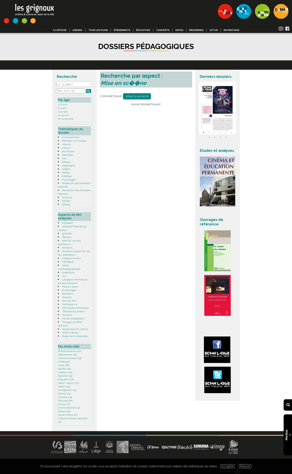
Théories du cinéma (73, 311)
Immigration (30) (67, 389)
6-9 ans (62, 108)
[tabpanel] (217, 108)
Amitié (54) (64, 361)
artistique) (67, 222)
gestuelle (67, 233)
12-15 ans (63, 115)
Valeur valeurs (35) (68, 382)
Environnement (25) (69, 407)
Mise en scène (70, 286)
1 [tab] (203, 132)
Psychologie (68, 179)
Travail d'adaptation (73, 318)
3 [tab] (215, 132)
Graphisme (68, 272)
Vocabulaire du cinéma (75, 329)
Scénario (67, 297)
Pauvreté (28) (65, 400)
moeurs (66, 144)
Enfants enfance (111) (69, 351)
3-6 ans (62, 104)
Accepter (227, 466)
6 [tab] (231, 132)
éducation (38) (66, 379)
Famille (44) (64, 368)
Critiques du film (71, 258)
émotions (67, 247)
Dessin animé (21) (68, 414)
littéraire (66, 237)
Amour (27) (64, 404)
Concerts (162, 30)
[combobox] (74, 84)
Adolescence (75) (67, 354)
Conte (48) (63, 365)
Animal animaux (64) (70, 358)
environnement (70, 137)
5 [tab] (226, 132)
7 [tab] (209, 137)
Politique (67, 176)
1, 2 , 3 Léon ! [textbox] (64, 84)
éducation (67, 154)
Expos (179, 30)
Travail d (67, 314)
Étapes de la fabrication (75, 336)
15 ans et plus (65, 118)
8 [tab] (215, 137)
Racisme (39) (65, 375)
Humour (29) (65, 397)
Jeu (64, 275)
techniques (68, 151)
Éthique (66, 204)
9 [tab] (220, 137)
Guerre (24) (64, 411)
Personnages (69, 290)
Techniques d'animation (75, 307)
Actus (214, 30)
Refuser (245, 466)
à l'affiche (59, 30)
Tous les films (98, 30)
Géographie (68, 165)
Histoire (66, 169)
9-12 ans (62, 111)
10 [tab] (226, 137)
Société (66, 200)
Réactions (67, 293)
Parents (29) (64, 393)
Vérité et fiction (70, 332)
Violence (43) (65, 372)
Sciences (67, 197)
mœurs (66, 147)
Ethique (66, 161)
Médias (66, 172)
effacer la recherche (137, 96)
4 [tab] (220, 132)
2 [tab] (209, 132)
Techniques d (69, 304)
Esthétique (68, 261)
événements (122, 30)
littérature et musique (74, 140)
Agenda (77, 30)
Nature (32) (64, 386)
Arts (64, 158)
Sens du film (69, 300)
